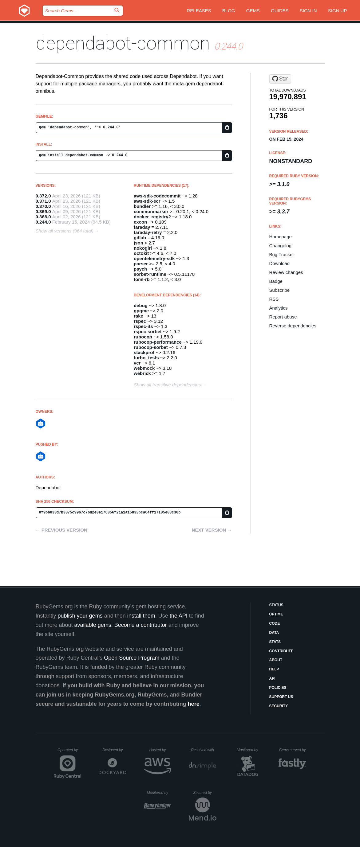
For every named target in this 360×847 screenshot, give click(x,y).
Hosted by (160, 750)
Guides (280, 10)
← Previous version (61, 530)
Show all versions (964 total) (64, 230)
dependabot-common (123, 43)
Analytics (278, 307)
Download (279, 263)
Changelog (280, 245)
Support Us (281, 697)
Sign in (308, 10)
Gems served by (292, 750)
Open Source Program (131, 658)
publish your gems (80, 616)
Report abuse (283, 316)
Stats (275, 642)
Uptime (276, 614)
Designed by (114, 750)
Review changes (286, 272)
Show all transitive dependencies (167, 384)
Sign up (337, 10)
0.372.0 (43, 195)
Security (278, 706)
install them (141, 616)
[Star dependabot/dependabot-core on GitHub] (280, 79)
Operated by (69, 752)
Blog (228, 10)
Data (274, 632)
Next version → (212, 530)
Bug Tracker (281, 254)
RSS (274, 299)
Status (276, 605)
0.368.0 (43, 216)
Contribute (281, 651)
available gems (92, 625)
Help (274, 669)
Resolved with (203, 750)
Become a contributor (140, 625)
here (194, 704)
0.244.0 (43, 221)
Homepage (280, 236)
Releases (199, 10)
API (272, 678)
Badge (276, 281)
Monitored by (249, 750)
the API (179, 616)
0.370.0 (43, 206)
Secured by (204, 792)
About (276, 660)
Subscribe (279, 290)
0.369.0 (43, 211)
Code (274, 623)
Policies (278, 687)
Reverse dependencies (292, 325)
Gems (253, 10)
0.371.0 (43, 201)
